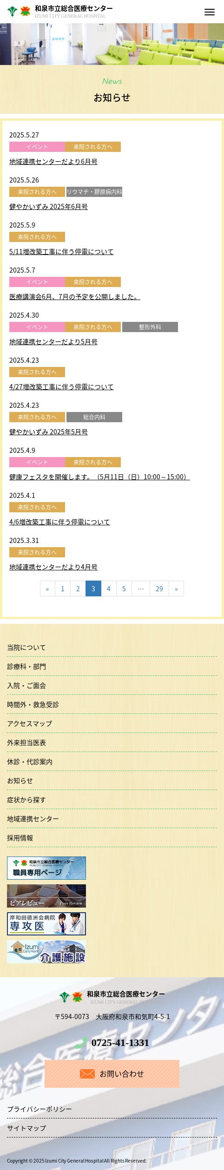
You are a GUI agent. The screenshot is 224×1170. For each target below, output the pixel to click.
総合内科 (94, 417)
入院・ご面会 (26, 685)
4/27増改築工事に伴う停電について (61, 386)
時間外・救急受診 (33, 704)
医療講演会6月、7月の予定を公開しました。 (74, 296)
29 (159, 588)
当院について (26, 647)
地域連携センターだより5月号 (53, 341)
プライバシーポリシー (39, 1108)
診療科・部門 (26, 666)
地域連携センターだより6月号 (53, 161)
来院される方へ (92, 147)
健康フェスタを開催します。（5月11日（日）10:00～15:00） (99, 476)
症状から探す (26, 799)
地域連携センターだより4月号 (53, 566)
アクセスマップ (29, 723)
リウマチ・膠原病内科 (94, 192)
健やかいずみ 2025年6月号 (48, 206)
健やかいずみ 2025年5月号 (48, 431)
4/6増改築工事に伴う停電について (59, 521)
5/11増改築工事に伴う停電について (61, 251)
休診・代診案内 (30, 761)
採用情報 (20, 837)
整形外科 (150, 327)
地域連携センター (33, 818)
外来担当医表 (26, 742)
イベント (37, 147)
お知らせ (20, 780)
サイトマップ (26, 1127)
